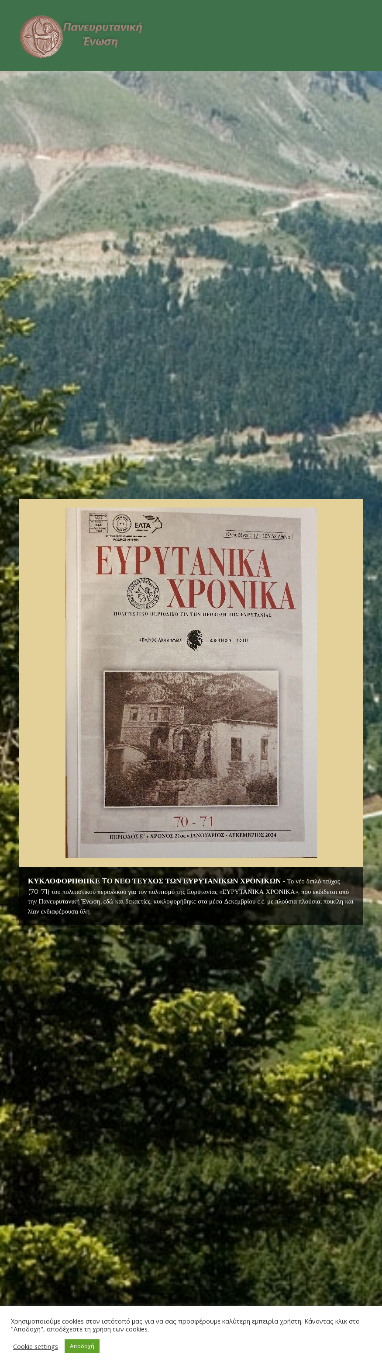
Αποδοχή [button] (82, 1346)
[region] (191, 712)
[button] (191, 683)
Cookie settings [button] (35, 1346)
